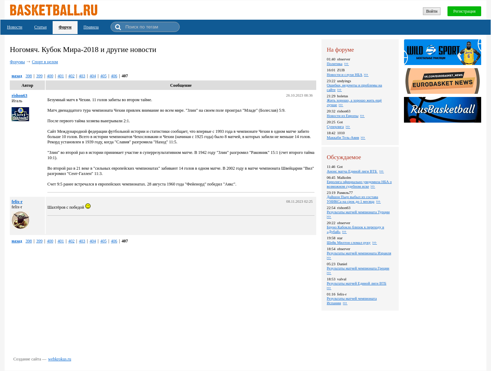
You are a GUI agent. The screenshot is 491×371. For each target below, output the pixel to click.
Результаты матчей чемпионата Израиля (359, 253)
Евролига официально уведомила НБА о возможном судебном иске (359, 184)
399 (39, 75)
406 (114, 75)
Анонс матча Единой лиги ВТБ (352, 171)
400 (50, 75)
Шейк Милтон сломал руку (349, 242)
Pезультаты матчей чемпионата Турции (358, 212)
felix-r (17, 201)
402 (71, 75)
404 (92, 75)
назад (17, 75)
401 (61, 75)
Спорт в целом (45, 61)
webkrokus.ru (59, 359)
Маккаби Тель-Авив (343, 137)
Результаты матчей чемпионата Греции (358, 268)
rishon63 (19, 95)
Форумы (17, 61)
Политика (335, 63)
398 (29, 75)
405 (103, 75)
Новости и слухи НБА (344, 74)
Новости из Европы (342, 115)
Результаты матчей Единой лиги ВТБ (356, 283)
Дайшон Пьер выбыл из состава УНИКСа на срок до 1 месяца (352, 199)
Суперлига (335, 126)
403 (82, 75)
